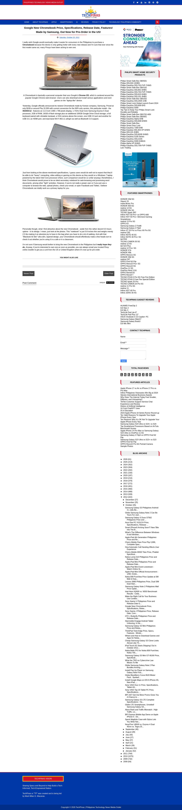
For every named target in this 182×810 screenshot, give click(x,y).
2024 (125, 465)
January (129, 751)
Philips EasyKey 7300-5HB (131, 128)
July (127, 735)
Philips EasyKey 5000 (129, 108)
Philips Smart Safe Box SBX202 (133, 99)
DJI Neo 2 (124, 308)
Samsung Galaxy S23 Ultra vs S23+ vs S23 (138, 440)
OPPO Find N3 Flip (128, 261)
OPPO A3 (124, 224)
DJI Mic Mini (125, 324)
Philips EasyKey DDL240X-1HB (133, 101)
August (129, 732)
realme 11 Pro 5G (127, 286)
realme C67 (125, 259)
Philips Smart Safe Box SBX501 (133, 81)
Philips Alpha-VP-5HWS (130, 143)
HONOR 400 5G (127, 206)
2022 (125, 470)
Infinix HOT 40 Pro (128, 291)
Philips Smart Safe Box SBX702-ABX (135, 114)
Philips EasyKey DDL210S (131, 139)
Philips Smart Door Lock (130, 126)
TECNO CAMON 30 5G (130, 242)
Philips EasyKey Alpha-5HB (131, 119)
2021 (125, 473)
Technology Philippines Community (125, 22)
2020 (125, 475)
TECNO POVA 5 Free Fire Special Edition (137, 279)
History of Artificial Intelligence (132, 406)
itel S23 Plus (125, 246)
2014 (125, 492)
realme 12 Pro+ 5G (128, 248)
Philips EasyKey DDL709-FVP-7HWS (135, 146)
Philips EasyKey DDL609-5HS (132, 105)
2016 (125, 486)
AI (77, 22)
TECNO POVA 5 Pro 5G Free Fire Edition (137, 277)
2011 (125, 754)
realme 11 (124, 288)
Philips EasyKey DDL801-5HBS (133, 90)
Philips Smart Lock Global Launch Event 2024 (139, 103)
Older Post (108, 273)
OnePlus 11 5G (126, 268)
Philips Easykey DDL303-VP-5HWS (135, 130)
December (130, 500)
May (128, 740)
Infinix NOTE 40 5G (128, 235)
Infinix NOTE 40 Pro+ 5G (130, 237)
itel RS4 (123, 239)
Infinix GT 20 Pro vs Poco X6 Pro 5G (135, 230)
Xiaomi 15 (124, 201)
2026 (125, 459)
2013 (125, 494)
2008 (125, 762)
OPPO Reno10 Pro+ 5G (130, 264)
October (129, 505)
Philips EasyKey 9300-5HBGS (132, 141)
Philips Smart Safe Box (130, 123)
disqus (102, 282)
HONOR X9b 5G (127, 257)
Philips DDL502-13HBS (130, 83)
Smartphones (66, 22)
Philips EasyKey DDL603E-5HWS (134, 134)
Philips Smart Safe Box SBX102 (133, 88)
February (129, 748)
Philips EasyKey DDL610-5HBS (133, 94)
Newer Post (28, 273)
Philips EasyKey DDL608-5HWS (133, 121)
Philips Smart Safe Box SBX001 (133, 117)
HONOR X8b (125, 253)
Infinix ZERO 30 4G (128, 293)
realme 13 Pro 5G (127, 221)
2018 (125, 481)
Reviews (85, 22)
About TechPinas (40, 22)
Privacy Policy (99, 22)
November (130, 502)
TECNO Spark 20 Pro (129, 282)
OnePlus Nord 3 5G (128, 270)
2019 (125, 478)
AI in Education (126, 411)
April (128, 743)
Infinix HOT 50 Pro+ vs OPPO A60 (134, 215)
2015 (125, 489)
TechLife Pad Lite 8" (128, 312)
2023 (125, 467)
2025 (125, 462)
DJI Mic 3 (124, 310)
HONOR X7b (125, 250)
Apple (54, 22)
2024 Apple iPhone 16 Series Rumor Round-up (139, 413)
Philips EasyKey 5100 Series (132, 137)
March (128, 745)
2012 (125, 497)
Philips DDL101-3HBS (129, 132)
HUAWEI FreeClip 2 (128, 306)
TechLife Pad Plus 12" (129, 315)
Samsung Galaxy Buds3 (130, 321)
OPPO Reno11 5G (128, 255)
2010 (125, 756)
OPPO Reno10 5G (128, 266)
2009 (125, 759)
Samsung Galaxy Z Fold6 (130, 226)
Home (26, 22)
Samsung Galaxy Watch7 (130, 319)
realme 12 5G (126, 244)
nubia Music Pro (127, 204)
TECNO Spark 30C (128, 212)
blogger (110, 282)
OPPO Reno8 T (126, 275)
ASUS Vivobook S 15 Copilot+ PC (134, 317)
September (130, 729)
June (128, 737)
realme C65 (125, 233)
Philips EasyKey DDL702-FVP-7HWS (135, 85)
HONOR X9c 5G (127, 210)
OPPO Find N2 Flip (128, 442)
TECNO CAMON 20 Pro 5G (131, 284)
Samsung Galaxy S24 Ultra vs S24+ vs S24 (138, 424)
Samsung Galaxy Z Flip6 (130, 228)
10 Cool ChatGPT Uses (130, 408)
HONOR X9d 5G (127, 199)
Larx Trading (125, 148)
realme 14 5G (126, 208)
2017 (125, 484)
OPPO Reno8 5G (127, 273)
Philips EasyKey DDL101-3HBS (133, 96)
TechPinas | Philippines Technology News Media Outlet (98, 807)
